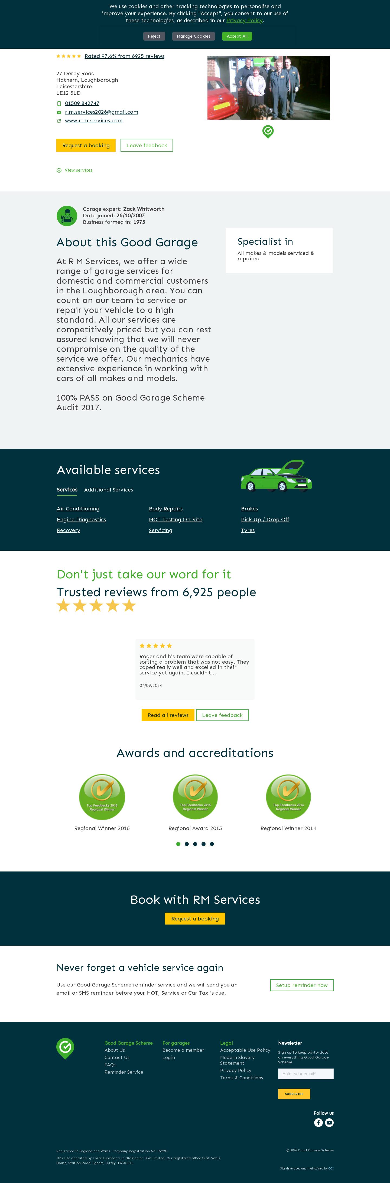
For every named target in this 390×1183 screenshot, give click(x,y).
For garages (176, 1043)
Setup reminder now (302, 985)
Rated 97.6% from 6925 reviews (124, 56)
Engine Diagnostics (81, 519)
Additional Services (108, 489)
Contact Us (117, 1057)
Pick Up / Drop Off (265, 519)
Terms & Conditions (241, 1077)
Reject (154, 36)
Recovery (68, 530)
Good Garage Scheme (129, 1043)
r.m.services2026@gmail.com (101, 112)
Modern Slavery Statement (237, 1060)
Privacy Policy (244, 20)
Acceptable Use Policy (245, 1050)
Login (168, 1057)
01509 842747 (82, 103)
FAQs (110, 1064)
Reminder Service (124, 1072)
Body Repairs (166, 508)
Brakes (249, 508)
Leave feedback (146, 145)
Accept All (237, 36)
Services (67, 489)
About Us (115, 1050)
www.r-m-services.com (93, 120)
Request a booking (86, 145)
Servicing (160, 530)
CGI (331, 1168)
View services (78, 170)
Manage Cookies (193, 36)
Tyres (248, 530)
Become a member (183, 1050)
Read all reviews (168, 715)
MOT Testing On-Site (175, 519)
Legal (226, 1043)
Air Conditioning (78, 508)
